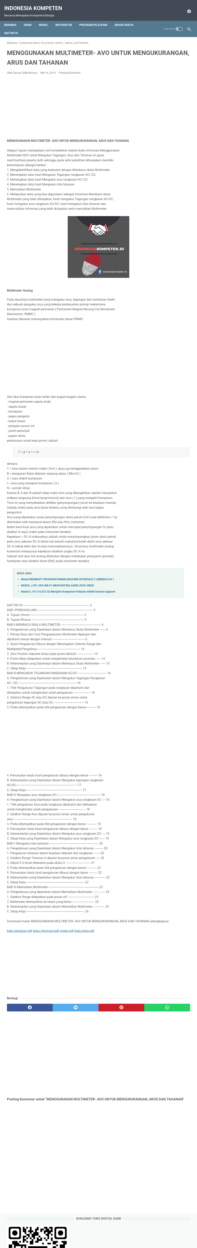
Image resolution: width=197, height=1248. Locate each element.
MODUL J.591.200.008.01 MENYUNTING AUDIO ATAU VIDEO (57, 596)
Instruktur (66, 18)
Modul (46, 18)
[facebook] (186, 7)
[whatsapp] (113, 1023)
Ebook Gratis (126, 18)
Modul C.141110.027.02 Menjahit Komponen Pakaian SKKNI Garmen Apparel (68, 602)
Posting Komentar (70, 78)
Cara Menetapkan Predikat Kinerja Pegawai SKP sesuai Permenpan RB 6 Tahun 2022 (167, 220)
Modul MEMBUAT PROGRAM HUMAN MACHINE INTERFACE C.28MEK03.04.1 (67, 590)
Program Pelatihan (96, 18)
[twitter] (53, 1023)
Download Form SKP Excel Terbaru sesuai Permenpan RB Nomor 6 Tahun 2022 (167, 192)
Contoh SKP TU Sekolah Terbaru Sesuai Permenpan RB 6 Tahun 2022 (167, 176)
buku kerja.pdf (84, 946)
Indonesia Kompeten (36, 4)
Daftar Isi (14, 26)
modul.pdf (67, 946)
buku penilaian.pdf (19, 946)
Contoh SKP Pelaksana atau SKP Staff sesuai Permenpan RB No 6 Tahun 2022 (166, 159)
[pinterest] (83, 1023)
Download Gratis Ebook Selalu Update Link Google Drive (106, 1233)
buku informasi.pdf (46, 946)
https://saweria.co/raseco (160, 337)
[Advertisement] (68, 112)
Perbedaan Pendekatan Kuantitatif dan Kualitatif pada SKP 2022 (167, 143)
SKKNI (30, 18)
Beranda (13, 18)
